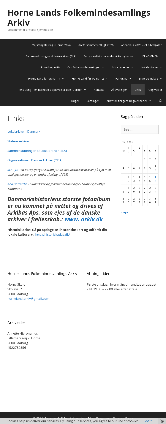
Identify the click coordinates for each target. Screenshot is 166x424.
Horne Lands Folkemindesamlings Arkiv (79, 17)
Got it (148, 421)
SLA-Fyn (12, 169)
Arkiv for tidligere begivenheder (131, 100)
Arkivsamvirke (17, 184)
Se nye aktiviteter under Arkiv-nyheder (108, 56)
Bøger (75, 101)
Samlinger (93, 101)
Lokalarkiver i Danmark (23, 131)
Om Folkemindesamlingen (87, 67)
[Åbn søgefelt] (160, 100)
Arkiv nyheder (124, 67)
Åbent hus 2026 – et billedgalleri (141, 45)
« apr (124, 212)
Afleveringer (119, 89)
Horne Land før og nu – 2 (92, 78)
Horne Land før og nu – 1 (48, 78)
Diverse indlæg (152, 78)
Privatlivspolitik (50, 67)
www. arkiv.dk (83, 219)
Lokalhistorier (153, 67)
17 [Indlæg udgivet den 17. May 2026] (155, 178)
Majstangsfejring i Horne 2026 (51, 45)
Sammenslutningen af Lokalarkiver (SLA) (51, 56)
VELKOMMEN (153, 56)
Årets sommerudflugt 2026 (96, 45)
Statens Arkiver (18, 141)
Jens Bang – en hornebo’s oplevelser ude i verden (54, 89)
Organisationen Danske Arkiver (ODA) (34, 160)
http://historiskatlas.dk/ (52, 234)
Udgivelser (155, 89)
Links (138, 89)
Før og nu (125, 78)
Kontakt (99, 89)
